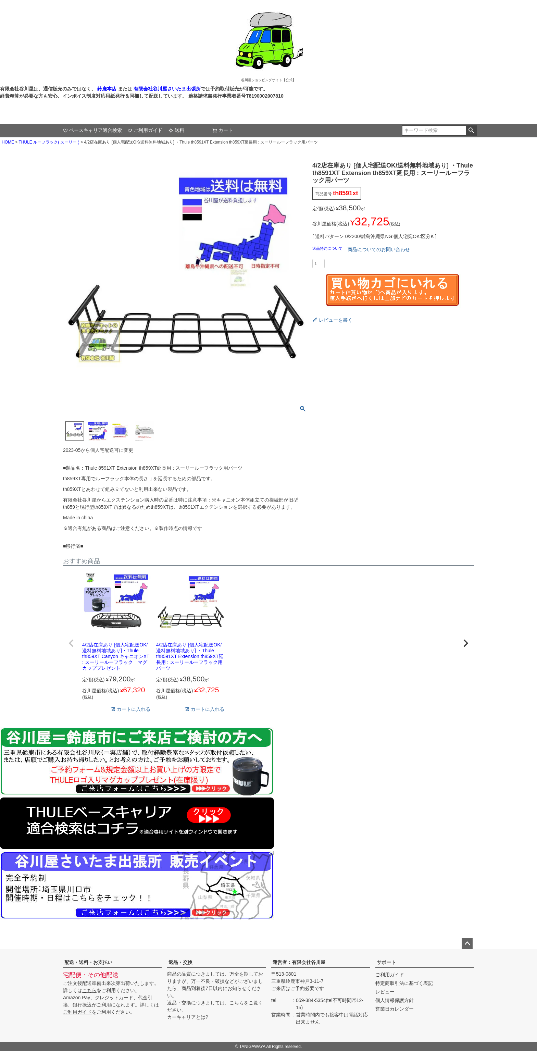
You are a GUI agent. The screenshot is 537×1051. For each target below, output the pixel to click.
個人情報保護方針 (394, 1000)
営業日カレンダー (394, 1009)
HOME (8, 142)
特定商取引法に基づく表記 (404, 983)
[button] (71, 643)
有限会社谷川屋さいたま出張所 (166, 88)
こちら (89, 990)
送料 (176, 130)
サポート (386, 962)
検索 (471, 130)
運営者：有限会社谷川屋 (299, 962)
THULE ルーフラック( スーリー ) (48, 142)
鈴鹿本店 (106, 88)
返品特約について (328, 248)
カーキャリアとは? (187, 1017)
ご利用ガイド (144, 130)
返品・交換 (180, 962)
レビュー (385, 991)
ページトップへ (467, 943)
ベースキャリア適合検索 (92, 130)
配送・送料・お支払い (88, 962)
